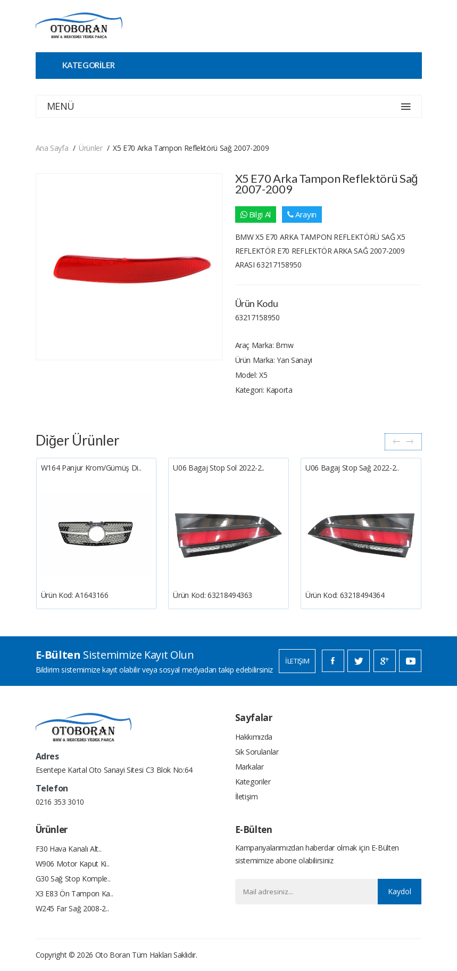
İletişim (297, 661)
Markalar (249, 767)
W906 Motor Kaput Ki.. (73, 864)
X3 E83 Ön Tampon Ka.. (74, 893)
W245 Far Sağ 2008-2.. (72, 908)
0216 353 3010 (60, 802)
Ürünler (91, 148)
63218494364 (362, 595)
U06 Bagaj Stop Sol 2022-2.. (218, 468)
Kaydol (399, 891)
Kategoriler (253, 781)
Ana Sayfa (52, 148)
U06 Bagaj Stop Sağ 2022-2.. (352, 468)
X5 (263, 375)
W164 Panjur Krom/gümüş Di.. (91, 468)
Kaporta (279, 390)
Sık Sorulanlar (257, 752)
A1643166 (91, 595)
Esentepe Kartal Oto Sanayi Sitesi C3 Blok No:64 (114, 770)
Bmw (284, 345)
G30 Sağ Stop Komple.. (73, 878)
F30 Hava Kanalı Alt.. (69, 849)
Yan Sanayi (294, 360)
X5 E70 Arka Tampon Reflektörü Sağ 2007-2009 (191, 148)
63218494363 (229, 595)
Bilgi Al (255, 214)
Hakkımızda (254, 737)
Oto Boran (112, 955)
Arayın (302, 214)
